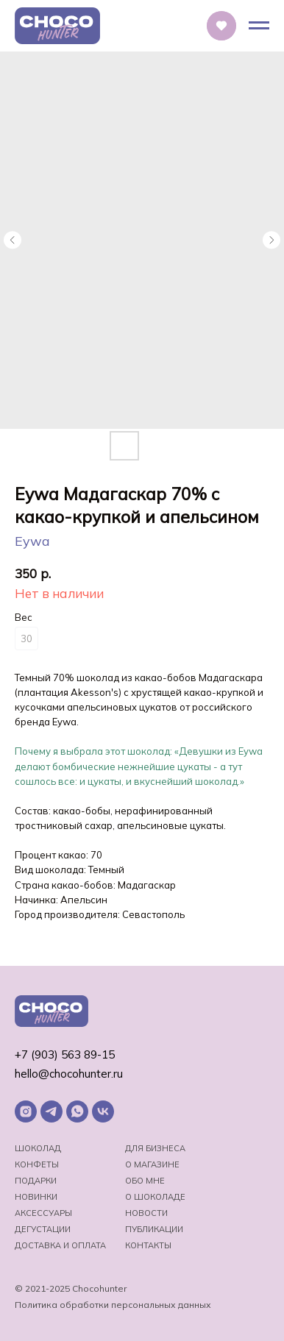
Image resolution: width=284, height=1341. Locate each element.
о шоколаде (155, 1197)
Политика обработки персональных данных (113, 1304)
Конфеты (37, 1164)
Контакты (148, 1245)
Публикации (154, 1229)
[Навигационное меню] (259, 25)
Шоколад (38, 1148)
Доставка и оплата (60, 1245)
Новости (146, 1213)
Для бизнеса (155, 1148)
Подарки (36, 1180)
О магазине (152, 1164)
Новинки (36, 1197)
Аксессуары (43, 1213)
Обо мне (145, 1180)
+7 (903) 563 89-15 (65, 1054)
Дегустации (43, 1229)
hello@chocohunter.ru (69, 1074)
